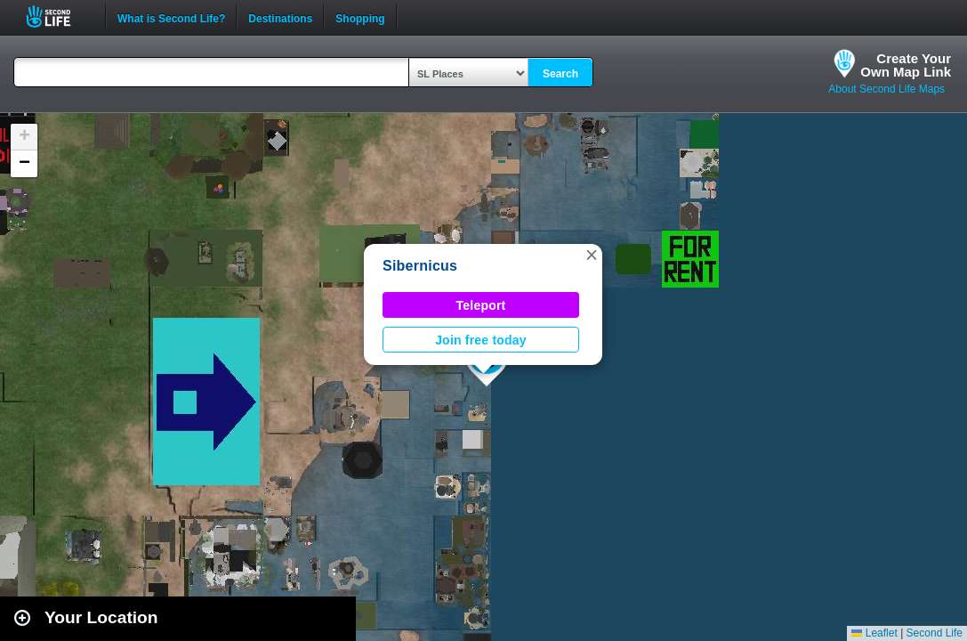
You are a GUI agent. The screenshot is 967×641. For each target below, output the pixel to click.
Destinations (280, 16)
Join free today (481, 340)
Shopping (359, 16)
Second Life (58, 16)
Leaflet (874, 633)
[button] (591, 254)
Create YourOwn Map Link (905, 65)
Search (560, 74)
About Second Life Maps (886, 89)
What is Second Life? (171, 16)
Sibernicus (420, 265)
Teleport (481, 305)
